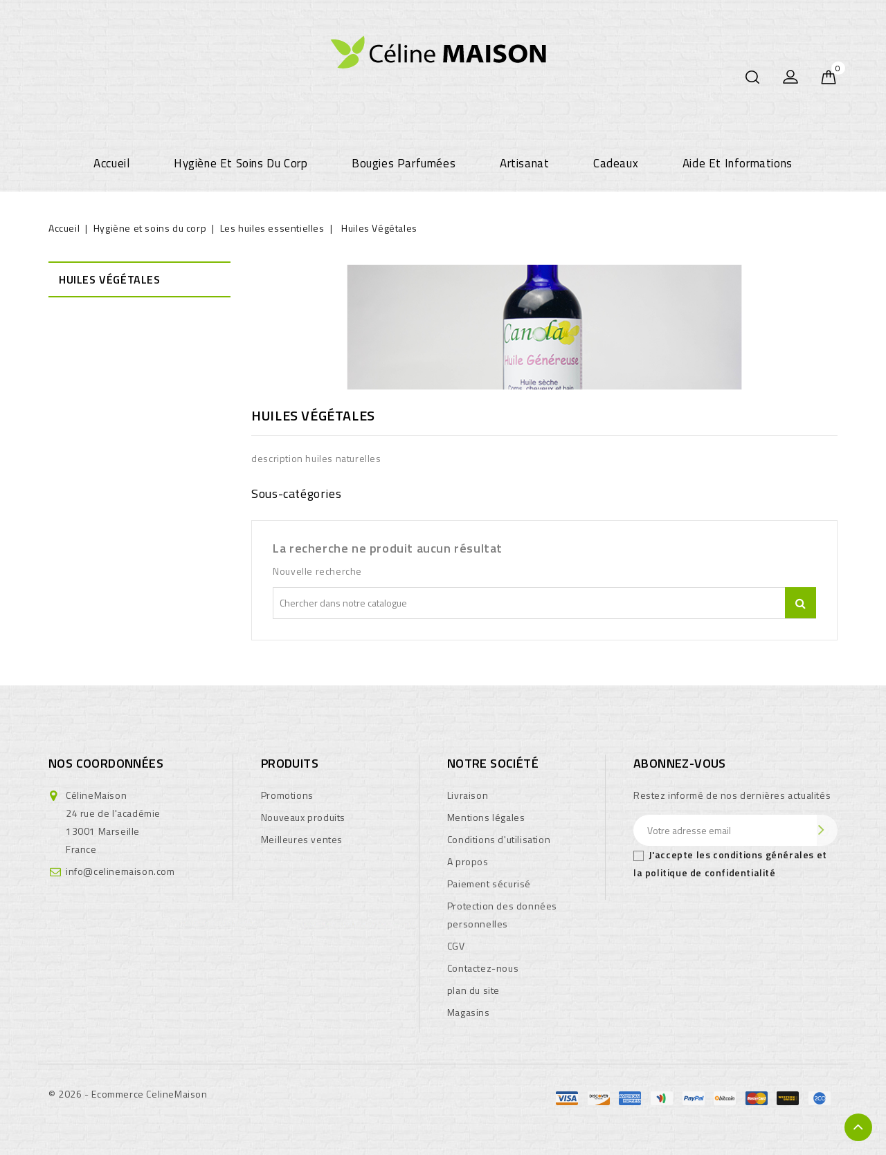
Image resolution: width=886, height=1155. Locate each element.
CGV (456, 946)
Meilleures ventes (302, 839)
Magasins (468, 1012)
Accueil (111, 163)
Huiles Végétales (110, 279)
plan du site (473, 990)
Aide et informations (737, 163)
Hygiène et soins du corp (240, 163)
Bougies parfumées (403, 163)
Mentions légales (486, 817)
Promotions (287, 795)
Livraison (467, 795)
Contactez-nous (482, 968)
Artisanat (524, 163)
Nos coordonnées (105, 763)
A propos (468, 861)
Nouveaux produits (303, 817)
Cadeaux (615, 163)
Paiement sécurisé (489, 883)
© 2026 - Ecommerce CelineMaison (128, 1094)
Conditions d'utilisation (498, 839)
